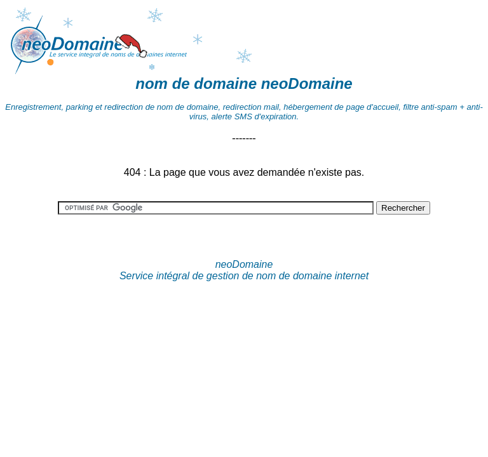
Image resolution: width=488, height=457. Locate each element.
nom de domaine (196, 83)
